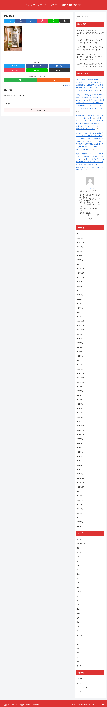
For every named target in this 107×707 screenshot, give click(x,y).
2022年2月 (80, 417)
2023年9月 (80, 334)
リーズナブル (81, 543)
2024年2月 (80, 312)
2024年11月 (81, 273)
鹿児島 (79, 666)
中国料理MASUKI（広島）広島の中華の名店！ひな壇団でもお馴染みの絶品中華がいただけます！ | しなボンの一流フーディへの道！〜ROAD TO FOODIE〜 (89, 123)
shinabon (90, 188)
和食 (79, 561)
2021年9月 (80, 439)
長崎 (78, 644)
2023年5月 (80, 351)
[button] (102, 17)
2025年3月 (80, 264)
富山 (78, 570)
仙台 (78, 548)
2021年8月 (80, 443)
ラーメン (80, 539)
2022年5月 (80, 404)
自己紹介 (80, 635)
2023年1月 (80, 369)
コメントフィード (83, 687)
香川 (78, 653)
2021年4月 (80, 461)
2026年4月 (80, 234)
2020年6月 (80, 504)
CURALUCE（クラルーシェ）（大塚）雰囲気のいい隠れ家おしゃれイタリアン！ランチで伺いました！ (90, 56)
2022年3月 (80, 413)
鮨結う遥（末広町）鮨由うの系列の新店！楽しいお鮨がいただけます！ (89, 41)
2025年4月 (80, 260)
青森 (78, 648)
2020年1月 (80, 526)
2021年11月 (81, 430)
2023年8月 (80, 338)
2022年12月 (81, 373)
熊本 (78, 618)
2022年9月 (80, 387)
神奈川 (79, 622)
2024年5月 (80, 299)
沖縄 (78, 609)
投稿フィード (81, 683)
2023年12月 (81, 321)
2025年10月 (81, 242)
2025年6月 (80, 251)
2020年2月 (80, 522)
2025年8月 (80, 247)
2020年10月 (81, 487)
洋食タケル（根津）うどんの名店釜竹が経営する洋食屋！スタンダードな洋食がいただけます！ (89, 97)
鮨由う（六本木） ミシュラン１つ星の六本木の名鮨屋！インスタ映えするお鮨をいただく (89, 156)
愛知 (78, 596)
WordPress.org (82, 692)
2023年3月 (80, 360)
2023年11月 (81, 325)
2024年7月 (80, 290)
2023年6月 (80, 347)
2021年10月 (81, 435)
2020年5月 (80, 509)
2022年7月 (80, 395)
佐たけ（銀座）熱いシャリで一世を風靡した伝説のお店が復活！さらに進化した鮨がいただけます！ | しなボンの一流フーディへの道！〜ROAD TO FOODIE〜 (90, 164)
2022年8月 (80, 391)
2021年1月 (80, 474)
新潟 (78, 600)
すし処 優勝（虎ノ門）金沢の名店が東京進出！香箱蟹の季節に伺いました (90, 48)
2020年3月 (80, 517)
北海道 (79, 552)
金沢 (78, 640)
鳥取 (78, 661)
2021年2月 (80, 469)
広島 (78, 583)
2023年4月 (80, 356)
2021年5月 (80, 456)
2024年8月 (80, 286)
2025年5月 (80, 255)
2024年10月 (81, 277)
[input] (90, 17)
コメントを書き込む (37, 110)
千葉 (78, 557)
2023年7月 (80, 343)
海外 (78, 613)
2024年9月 (80, 282)
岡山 (78, 578)
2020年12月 (81, 478)
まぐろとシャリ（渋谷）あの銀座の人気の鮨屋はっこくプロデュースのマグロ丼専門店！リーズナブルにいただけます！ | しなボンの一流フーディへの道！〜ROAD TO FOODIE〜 (90, 144)
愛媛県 (79, 591)
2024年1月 (80, 317)
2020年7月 (80, 500)
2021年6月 (80, 452)
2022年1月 (80, 421)
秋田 (78, 631)
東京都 (79, 605)
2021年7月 (80, 448)
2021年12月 (81, 426)
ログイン (80, 679)
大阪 (78, 565)
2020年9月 (80, 491)
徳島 (78, 587)
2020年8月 (80, 496)
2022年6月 (80, 400)
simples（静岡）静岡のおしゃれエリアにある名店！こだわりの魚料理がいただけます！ (90, 33)
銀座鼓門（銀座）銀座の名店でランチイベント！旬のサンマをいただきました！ (90, 65)
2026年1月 (80, 238)
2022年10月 (81, 382)
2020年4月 (80, 513)
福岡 (78, 626)
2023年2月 (80, 365)
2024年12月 (81, 269)
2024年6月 (80, 295)
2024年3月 (80, 308)
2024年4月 (80, 303)
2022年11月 (81, 378)
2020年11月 (81, 483)
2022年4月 (80, 408)
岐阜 (78, 574)
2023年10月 (81, 330)
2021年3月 (80, 465)
